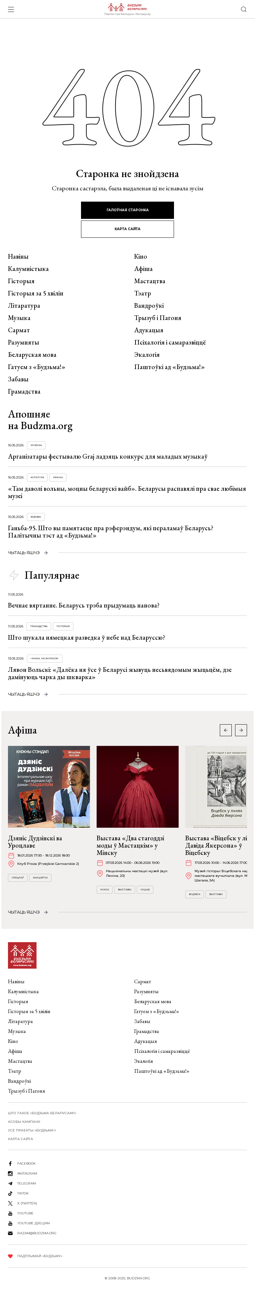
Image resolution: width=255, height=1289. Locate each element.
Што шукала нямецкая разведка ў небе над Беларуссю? (86, 637)
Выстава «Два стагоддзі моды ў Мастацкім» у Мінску (130, 845)
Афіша (143, 268)
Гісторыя (21, 281)
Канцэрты (40, 877)
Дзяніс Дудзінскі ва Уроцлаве (35, 842)
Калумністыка (28, 268)
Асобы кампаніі (24, 1122)
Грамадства (24, 391)
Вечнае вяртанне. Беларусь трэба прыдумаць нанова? (84, 605)
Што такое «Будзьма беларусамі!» (42, 1113)
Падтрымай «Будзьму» (39, 1256)
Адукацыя (148, 330)
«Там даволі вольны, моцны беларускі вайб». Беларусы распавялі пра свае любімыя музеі (127, 492)
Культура (37, 477)
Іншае (145, 889)
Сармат (19, 330)
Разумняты (23, 342)
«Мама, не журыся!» (45, 658)
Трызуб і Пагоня (157, 317)
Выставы (124, 889)
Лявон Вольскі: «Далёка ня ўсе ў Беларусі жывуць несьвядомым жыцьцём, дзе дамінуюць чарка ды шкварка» (120, 673)
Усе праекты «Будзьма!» (32, 1130)
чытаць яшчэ (24, 552)
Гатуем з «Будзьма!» (36, 366)
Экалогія (147, 354)
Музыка (19, 317)
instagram (27, 1173)
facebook (26, 1163)
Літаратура (24, 305)
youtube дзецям (33, 1223)
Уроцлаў (18, 877)
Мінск (104, 889)
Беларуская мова (32, 354)
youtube (25, 1213)
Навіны (18, 256)
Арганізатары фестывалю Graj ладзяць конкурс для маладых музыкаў (108, 456)
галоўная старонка (128, 210)
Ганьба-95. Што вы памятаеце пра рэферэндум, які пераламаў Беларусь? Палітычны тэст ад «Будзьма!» (110, 532)
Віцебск (194, 894)
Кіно (140, 256)
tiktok (23, 1193)
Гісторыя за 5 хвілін (35, 293)
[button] (241, 730)
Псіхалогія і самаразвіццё (170, 342)
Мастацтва (149, 281)
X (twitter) (27, 1203)
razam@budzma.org (36, 1233)
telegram (26, 1183)
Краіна (58, 477)
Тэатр (142, 293)
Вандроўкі (149, 305)
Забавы (18, 379)
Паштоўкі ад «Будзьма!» (169, 366)
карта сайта (127, 229)
